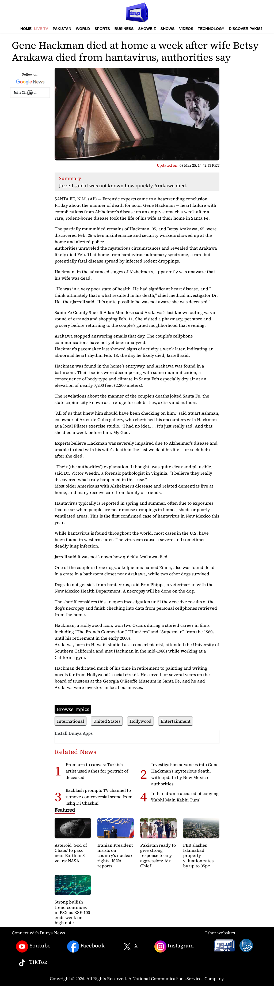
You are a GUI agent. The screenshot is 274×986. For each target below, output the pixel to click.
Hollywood (140, 721)
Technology (211, 29)
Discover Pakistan (248, 29)
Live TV (41, 29)
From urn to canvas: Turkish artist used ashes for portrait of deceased (97, 771)
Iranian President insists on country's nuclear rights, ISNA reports (115, 855)
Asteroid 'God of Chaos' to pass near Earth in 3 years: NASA (71, 853)
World (83, 29)
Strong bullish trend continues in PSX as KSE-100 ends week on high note (72, 912)
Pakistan (62, 29)
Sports (102, 29)
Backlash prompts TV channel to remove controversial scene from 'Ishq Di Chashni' (99, 796)
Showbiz (147, 29)
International (70, 721)
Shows (168, 29)
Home (26, 29)
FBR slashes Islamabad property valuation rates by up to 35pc (198, 855)
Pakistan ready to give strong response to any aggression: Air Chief (158, 855)
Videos (186, 29)
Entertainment (176, 721)
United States (106, 721)
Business (124, 29)
